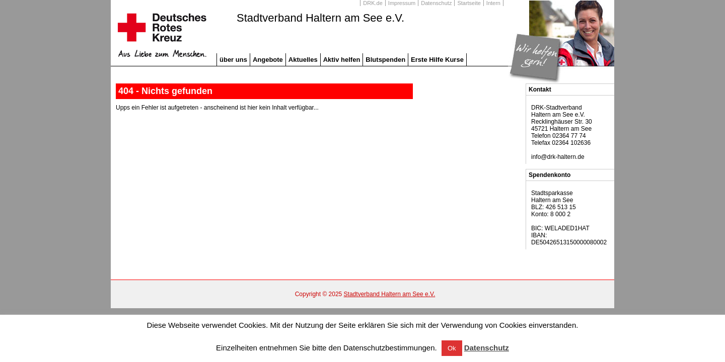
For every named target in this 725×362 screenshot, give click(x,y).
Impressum (401, 3)
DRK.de (373, 3)
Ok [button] (452, 348)
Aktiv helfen (341, 59)
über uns (233, 59)
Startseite (468, 3)
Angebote (268, 59)
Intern (493, 3)
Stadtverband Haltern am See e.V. (320, 18)
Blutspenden (385, 59)
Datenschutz (436, 3)
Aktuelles (303, 59)
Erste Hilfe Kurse (437, 59)
